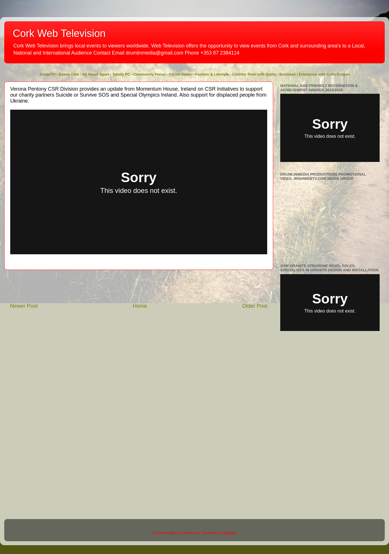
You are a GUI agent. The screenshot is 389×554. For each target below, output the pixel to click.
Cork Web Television (59, 33)
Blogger (229, 533)
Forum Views (180, 74)
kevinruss (191, 533)
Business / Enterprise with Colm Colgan (314, 74)
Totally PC (121, 74)
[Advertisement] (138, 286)
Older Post (254, 306)
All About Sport (95, 74)
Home (140, 306)
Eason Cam (69, 74)
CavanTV (48, 74)
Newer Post (24, 306)
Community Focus (149, 74)
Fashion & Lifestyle (212, 74)
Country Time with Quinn (254, 74)
